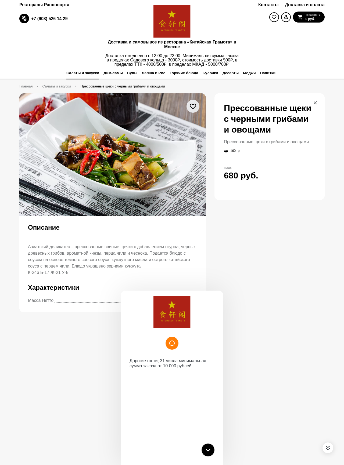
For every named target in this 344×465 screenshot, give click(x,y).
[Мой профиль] (286, 17)
